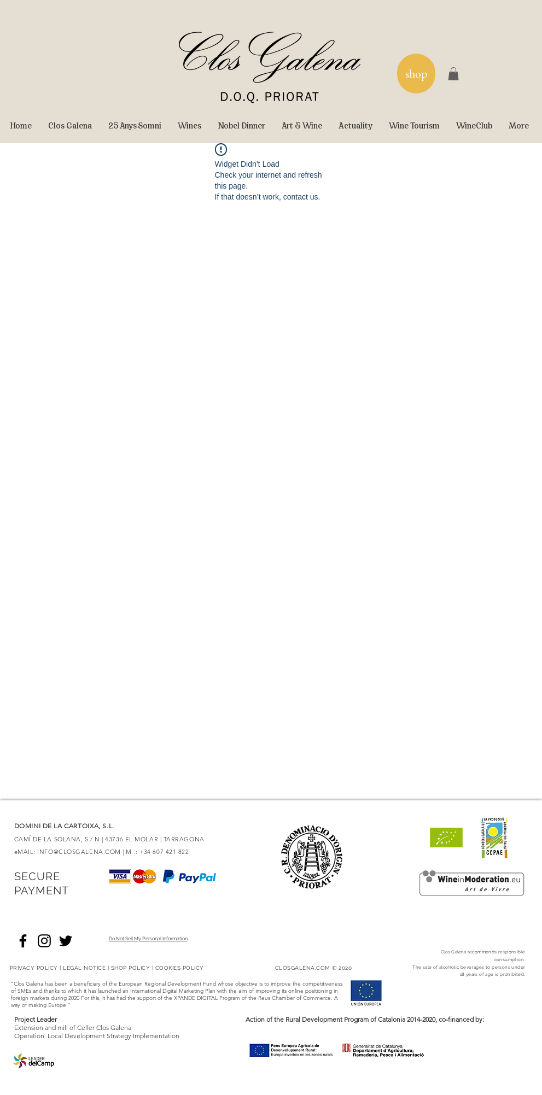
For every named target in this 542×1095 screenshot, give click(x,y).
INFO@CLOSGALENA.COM (78, 852)
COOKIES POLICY (179, 968)
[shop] (416, 73)
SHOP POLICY (130, 968)
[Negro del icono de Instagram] (44, 941)
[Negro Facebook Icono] (23, 941)
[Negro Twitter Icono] (65, 941)
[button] (453, 73)
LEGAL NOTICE (84, 968)
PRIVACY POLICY (34, 968)
